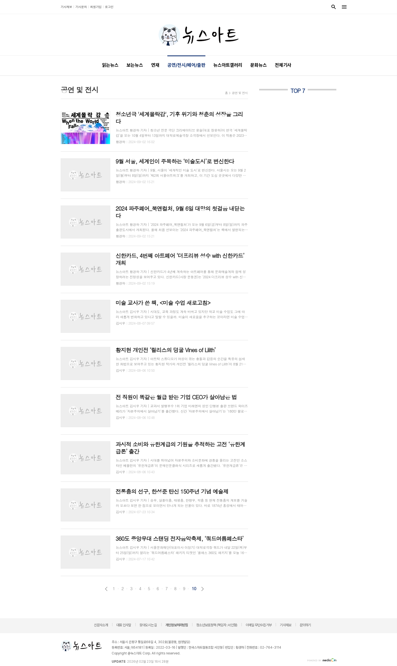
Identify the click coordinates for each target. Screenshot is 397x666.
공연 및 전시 (240, 93)
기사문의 (81, 7)
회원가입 (95, 7)
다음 (202, 589)
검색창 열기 (333, 7)
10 (194, 588)
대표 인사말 (123, 625)
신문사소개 (101, 625)
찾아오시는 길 (148, 625)
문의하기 (305, 625)
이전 (106, 589)
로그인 (109, 7)
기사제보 (66, 7)
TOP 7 (298, 91)
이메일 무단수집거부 (259, 625)
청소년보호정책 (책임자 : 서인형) (216, 625)
